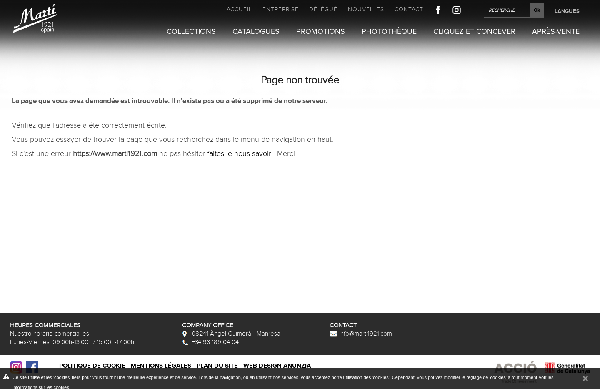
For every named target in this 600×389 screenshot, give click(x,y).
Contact (409, 9)
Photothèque (389, 32)
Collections (191, 32)
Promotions (320, 32)
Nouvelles (366, 9)
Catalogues (256, 32)
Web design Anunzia (277, 366)
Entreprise (280, 9)
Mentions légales (161, 366)
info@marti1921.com (361, 333)
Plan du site (217, 366)
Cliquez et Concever (474, 32)
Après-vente (556, 32)
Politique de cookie (92, 366)
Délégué (323, 9)
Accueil (239, 9)
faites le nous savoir (240, 154)
